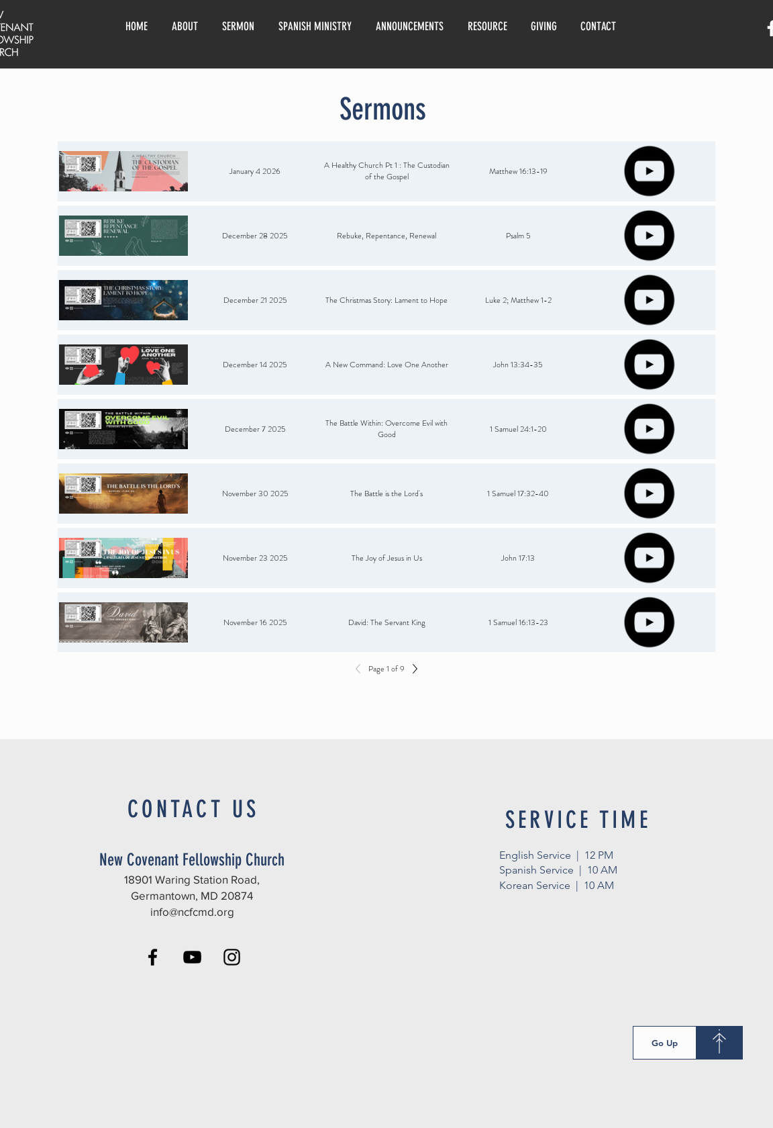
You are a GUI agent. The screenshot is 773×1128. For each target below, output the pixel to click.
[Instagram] (232, 957)
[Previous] (361, 668)
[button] (487, 26)
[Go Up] (665, 1043)
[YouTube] (192, 957)
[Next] (411, 668)
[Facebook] (153, 957)
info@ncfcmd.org (192, 911)
